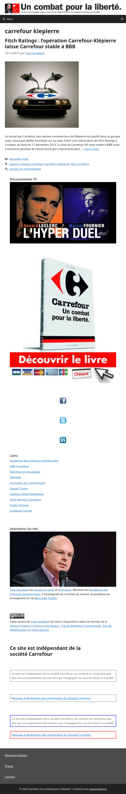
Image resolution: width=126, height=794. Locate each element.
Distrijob (15, 477)
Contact (10, 777)
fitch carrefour (80, 164)
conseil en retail (44, 590)
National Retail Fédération (27, 494)
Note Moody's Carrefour (25, 499)
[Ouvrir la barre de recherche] (122, 19)
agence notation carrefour (26, 164)
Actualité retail (18, 159)
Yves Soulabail (40, 621)
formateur (64, 590)
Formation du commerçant (27, 483)
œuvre (22, 621)
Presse (9, 766)
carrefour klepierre (57, 164)
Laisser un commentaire (25, 169)
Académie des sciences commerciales (34, 460)
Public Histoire (19, 505)
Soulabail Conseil (21, 511)
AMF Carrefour (19, 466)
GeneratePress (98, 789)
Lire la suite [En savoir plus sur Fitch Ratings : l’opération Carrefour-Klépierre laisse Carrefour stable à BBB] (91, 149)
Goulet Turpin (19, 488)
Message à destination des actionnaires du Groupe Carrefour (51, 698)
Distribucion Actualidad (25, 472)
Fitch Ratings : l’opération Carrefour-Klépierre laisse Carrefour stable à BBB (60, 43)
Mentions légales (16, 755)
